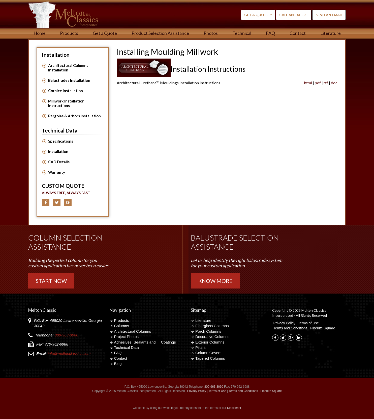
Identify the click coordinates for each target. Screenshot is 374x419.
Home (40, 33)
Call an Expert (293, 15)
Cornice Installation (65, 90)
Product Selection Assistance (160, 33)
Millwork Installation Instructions (66, 103)
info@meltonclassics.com (69, 353)
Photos (211, 33)
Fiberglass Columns (212, 326)
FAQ (270, 33)
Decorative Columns (212, 336)
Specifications (60, 141)
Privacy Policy (284, 323)
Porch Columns (208, 331)
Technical (241, 33)
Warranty (56, 172)
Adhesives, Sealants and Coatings (145, 342)
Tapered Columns (210, 358)
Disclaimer (234, 408)
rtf (326, 82)
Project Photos (126, 336)
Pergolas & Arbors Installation (74, 116)
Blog (118, 363)
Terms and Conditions (290, 328)
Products (69, 33)
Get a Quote (256, 15)
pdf (318, 82)
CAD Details (59, 162)
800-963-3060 (66, 335)
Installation (58, 151)
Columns (121, 326)
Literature (330, 33)
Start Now (51, 281)
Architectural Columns (132, 331)
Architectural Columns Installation (68, 67)
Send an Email (329, 15)
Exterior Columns (209, 342)
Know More (215, 281)
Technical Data (126, 347)
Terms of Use (308, 323)
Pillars (200, 347)
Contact (298, 33)
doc (334, 82)
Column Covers (208, 353)
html (308, 82)
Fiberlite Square (322, 328)
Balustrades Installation (69, 80)
